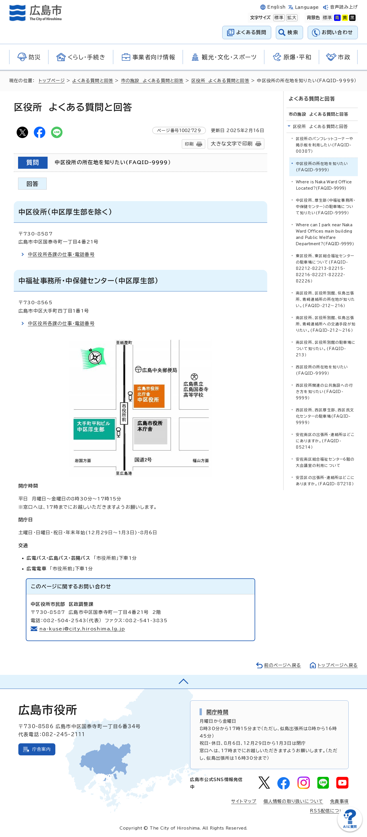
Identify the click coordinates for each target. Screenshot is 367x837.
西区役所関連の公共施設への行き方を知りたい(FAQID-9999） (324, 392)
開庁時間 (217, 711)
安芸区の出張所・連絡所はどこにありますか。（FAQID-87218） (325, 481)
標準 (278, 17)
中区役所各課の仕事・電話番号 (61, 254)
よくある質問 (251, 32)
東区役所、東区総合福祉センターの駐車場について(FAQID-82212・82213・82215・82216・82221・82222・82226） (325, 268)
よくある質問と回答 (92, 80)
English (276, 7)
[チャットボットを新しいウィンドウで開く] (349, 830)
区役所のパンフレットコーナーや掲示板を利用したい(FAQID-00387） (324, 145)
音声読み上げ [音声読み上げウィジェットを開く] (344, 7)
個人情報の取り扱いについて (293, 801)
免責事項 (339, 801)
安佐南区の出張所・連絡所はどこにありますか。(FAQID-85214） (325, 441)
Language (307, 7)
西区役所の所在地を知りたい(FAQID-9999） (322, 370)
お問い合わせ (337, 32)
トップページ (52, 80)
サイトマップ (243, 801)
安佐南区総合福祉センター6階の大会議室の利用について (325, 462)
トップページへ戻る (338, 665)
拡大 (291, 17)
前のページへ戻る (282, 665)
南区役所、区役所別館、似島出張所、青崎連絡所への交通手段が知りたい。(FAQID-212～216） (326, 324)
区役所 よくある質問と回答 (220, 80)
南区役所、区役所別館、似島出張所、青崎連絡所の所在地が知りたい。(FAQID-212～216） (325, 299)
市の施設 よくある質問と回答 (152, 80)
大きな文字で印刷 (232, 143)
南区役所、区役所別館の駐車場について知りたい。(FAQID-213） (326, 349)
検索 (293, 32)
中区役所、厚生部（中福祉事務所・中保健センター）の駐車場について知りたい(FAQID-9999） (326, 207)
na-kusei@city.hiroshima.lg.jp (82, 628)
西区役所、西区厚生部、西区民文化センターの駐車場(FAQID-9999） (325, 416)
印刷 (189, 144)
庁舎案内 (41, 749)
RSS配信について (329, 811)
